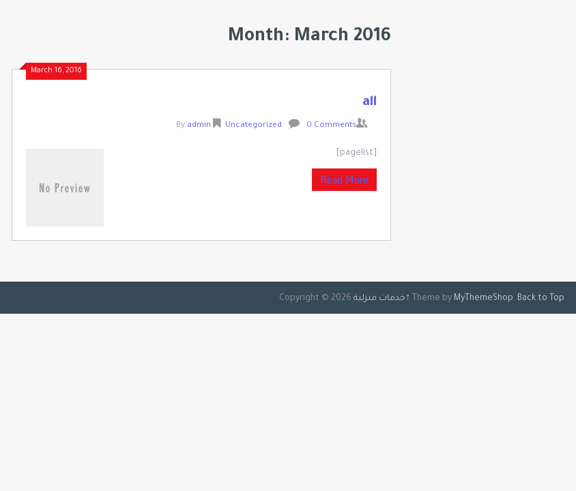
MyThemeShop (483, 298)
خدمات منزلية (379, 298)
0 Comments (331, 125)
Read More (344, 180)
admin (199, 125)
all (369, 102)
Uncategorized (253, 125)
